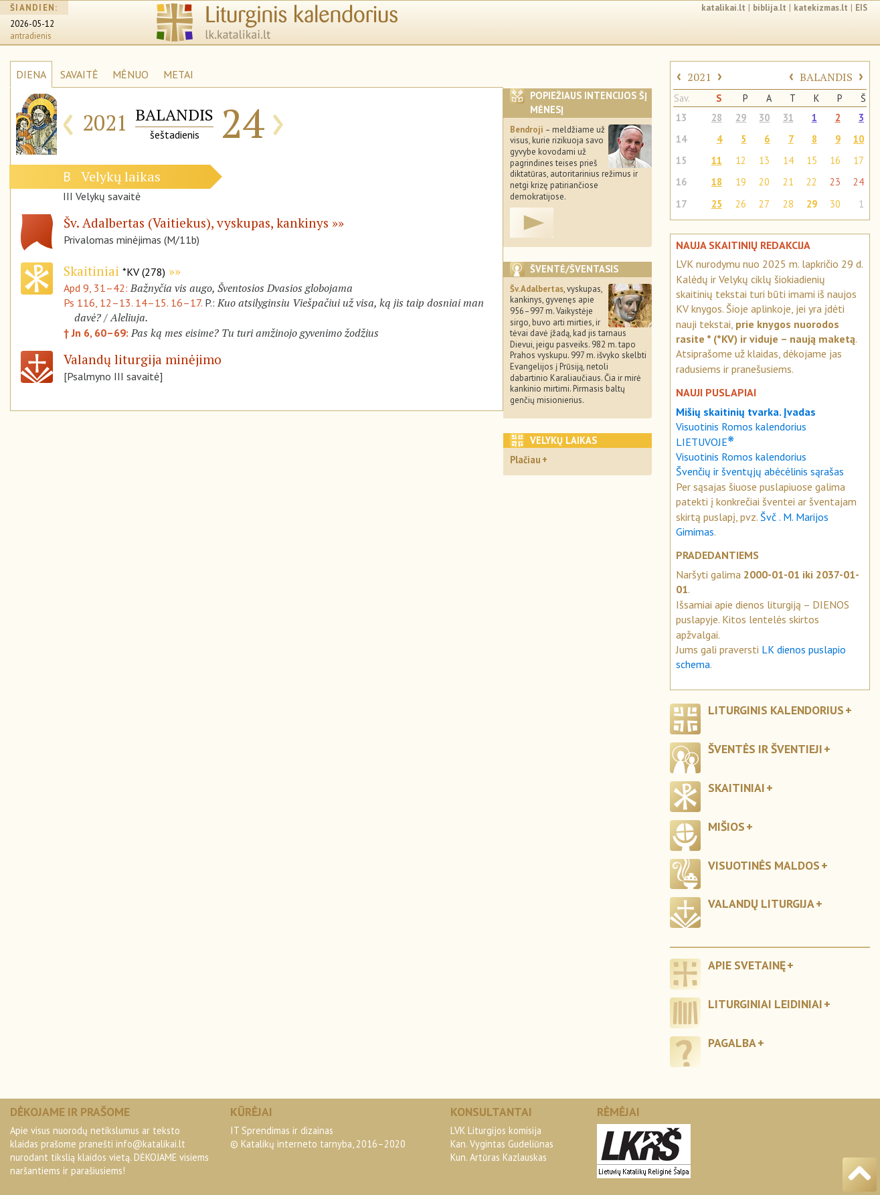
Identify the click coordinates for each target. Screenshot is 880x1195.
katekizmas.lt (821, 7)
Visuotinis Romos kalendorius (741, 456)
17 (858, 160)
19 (740, 181)
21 (788, 181)
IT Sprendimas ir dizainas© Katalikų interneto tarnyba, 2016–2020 (318, 1137)
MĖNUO (130, 74)
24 (858, 181)
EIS (861, 7)
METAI (178, 74)
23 (835, 181)
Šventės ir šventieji (765, 748)
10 (858, 139)
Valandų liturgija (761, 903)
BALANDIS (826, 77)
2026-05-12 (32, 23)
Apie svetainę (747, 965)
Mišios (726, 826)
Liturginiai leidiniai (765, 1004)
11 (716, 160)
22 (811, 181)
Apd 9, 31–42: (97, 288)
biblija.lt (769, 7)
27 (764, 203)
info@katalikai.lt (150, 1143)
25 (716, 203)
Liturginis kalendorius (776, 710)
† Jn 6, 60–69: (97, 332)
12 (740, 160)
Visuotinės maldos (764, 865)
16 (835, 160)
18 (716, 181)
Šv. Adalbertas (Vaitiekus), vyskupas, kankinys (196, 222)
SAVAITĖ (79, 74)
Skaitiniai (114, 270)
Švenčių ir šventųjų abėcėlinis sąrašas (760, 471)
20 (764, 181)
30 (764, 117)
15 (681, 160)
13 (681, 117)
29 (740, 117)
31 (788, 117)
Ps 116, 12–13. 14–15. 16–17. (133, 302)
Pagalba (732, 1042)
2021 (699, 77)
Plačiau (525, 459)
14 (681, 139)
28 (716, 117)
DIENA (31, 74)
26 (740, 203)
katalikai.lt (723, 7)
